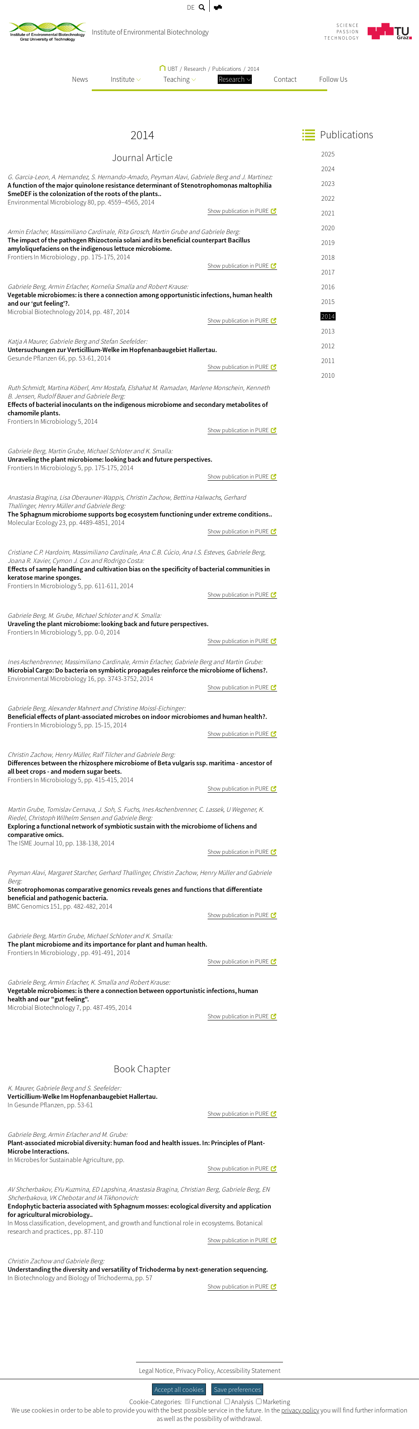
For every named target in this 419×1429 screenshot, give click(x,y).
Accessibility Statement (248, 1370)
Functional (203, 1401)
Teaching (179, 79)
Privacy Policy (195, 1370)
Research (235, 79)
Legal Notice (156, 1370)
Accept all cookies (179, 1389)
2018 (328, 257)
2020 (328, 227)
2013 (328, 331)
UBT (169, 69)
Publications (226, 69)
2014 (253, 69)
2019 (328, 242)
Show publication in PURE (238, 211)
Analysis (238, 1401)
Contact (285, 79)
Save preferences (237, 1389)
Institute (126, 79)
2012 (328, 346)
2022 (328, 198)
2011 (328, 360)
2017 (328, 272)
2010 (328, 375)
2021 (328, 213)
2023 (328, 183)
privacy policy (300, 1410)
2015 (328, 301)
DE (191, 7)
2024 (328, 168)
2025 (328, 154)
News (80, 79)
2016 (328, 287)
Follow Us (333, 79)
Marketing (273, 1401)
